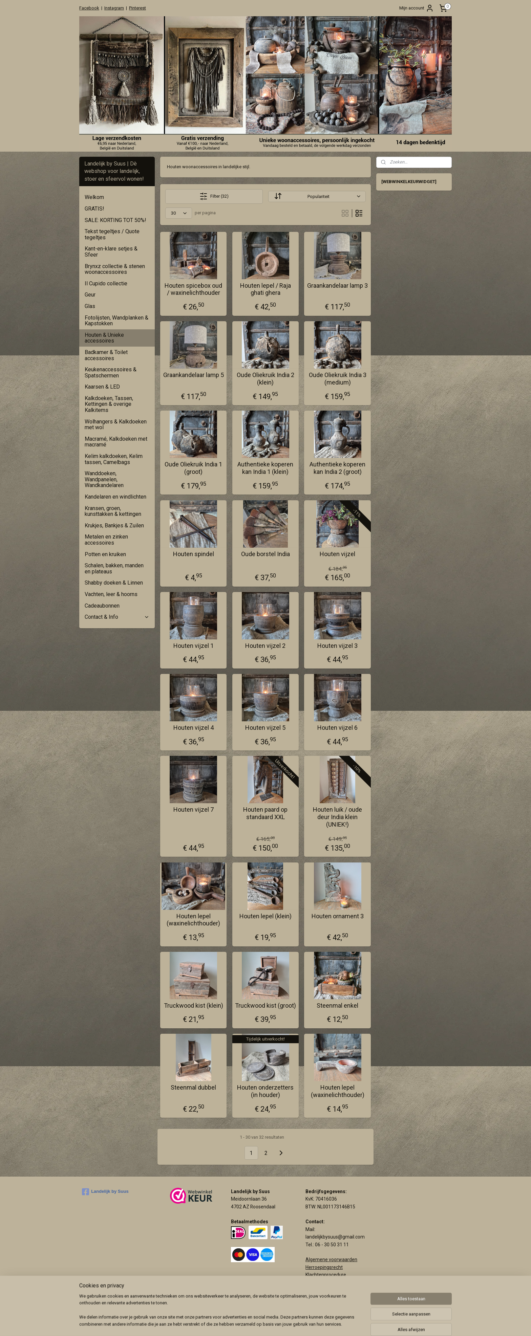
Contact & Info (117, 617)
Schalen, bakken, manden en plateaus (114, 568)
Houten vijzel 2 (265, 645)
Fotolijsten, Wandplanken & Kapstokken (116, 320)
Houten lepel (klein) (265, 916)
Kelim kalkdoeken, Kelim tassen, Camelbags (114, 459)
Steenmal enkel (337, 1005)
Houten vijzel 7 (193, 809)
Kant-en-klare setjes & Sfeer (111, 251)
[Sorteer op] (317, 196)
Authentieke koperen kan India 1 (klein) (265, 468)
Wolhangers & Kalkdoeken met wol (116, 424)
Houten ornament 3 (338, 916)
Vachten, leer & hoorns (111, 594)
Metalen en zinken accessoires (106, 539)
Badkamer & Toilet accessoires (106, 355)
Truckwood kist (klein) (193, 1005)
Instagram (114, 7)
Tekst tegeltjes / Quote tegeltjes (112, 234)
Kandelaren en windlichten (115, 497)
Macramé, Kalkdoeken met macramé (116, 442)
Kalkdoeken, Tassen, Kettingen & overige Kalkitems (109, 404)
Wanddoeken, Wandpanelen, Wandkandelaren (104, 479)
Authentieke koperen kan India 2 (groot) (337, 468)
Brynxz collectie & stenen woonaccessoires (115, 269)
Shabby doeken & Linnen (114, 582)
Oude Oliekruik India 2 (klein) (265, 378)
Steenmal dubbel (193, 1087)
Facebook (89, 7)
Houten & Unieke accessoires (104, 338)
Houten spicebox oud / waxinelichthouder (193, 289)
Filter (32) (214, 196)
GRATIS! (94, 208)
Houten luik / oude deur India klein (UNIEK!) (337, 817)
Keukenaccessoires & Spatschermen (110, 372)
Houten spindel (193, 553)
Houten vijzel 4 (193, 727)
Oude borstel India (265, 553)
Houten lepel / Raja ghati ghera (265, 289)
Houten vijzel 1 (193, 645)
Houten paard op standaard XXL (265, 813)
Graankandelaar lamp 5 (193, 374)
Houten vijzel (337, 553)
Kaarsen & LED (102, 387)
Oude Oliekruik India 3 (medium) (337, 378)
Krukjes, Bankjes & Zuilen (114, 525)
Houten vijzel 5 (265, 727)
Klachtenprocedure (325, 1274)
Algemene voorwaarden (331, 1259)
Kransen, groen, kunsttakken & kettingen (113, 511)
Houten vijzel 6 (337, 727)
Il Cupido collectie (106, 283)
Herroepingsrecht (324, 1267)
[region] (220, 1314)
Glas (90, 306)
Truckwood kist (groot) (265, 1005)
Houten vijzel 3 (337, 645)
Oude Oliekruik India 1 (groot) (193, 468)
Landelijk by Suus (105, 1192)
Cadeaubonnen (102, 606)
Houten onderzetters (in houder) (265, 1091)
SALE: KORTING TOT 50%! (115, 220)
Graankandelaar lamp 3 (337, 285)
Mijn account (416, 8)
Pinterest (137, 7)
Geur (90, 294)
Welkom (94, 197)
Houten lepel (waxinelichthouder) (193, 920)
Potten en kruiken (105, 554)
